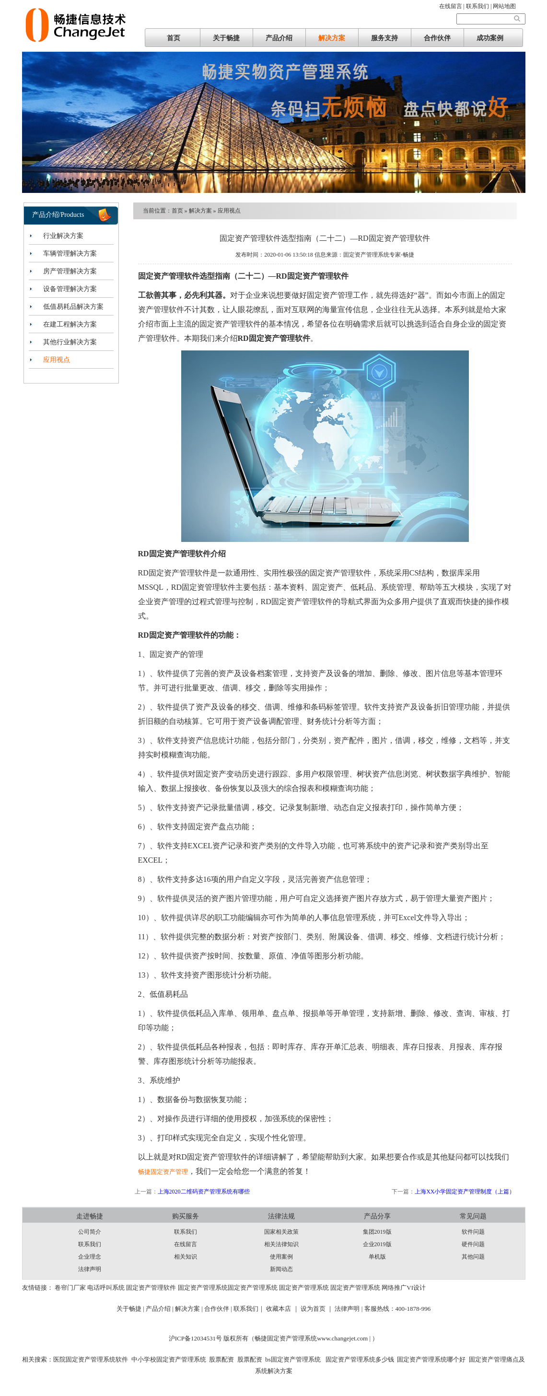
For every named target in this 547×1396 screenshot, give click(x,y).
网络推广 (394, 1287)
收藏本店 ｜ (282, 1308)
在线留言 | (452, 6)
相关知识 (185, 1256)
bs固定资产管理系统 (293, 1359)
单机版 (377, 1256)
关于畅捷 (226, 38)
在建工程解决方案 (70, 324)
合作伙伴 (437, 38)
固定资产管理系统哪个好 (431, 1359)
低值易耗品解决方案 (73, 306)
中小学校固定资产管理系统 (168, 1359)
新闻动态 (281, 1269)
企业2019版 (377, 1244)
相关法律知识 (281, 1244)
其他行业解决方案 (70, 342)
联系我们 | (479, 6)
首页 (173, 38)
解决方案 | (189, 1308)
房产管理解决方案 (70, 271)
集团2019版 (377, 1231)
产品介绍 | (160, 1308)
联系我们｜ (249, 1308)
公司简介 (89, 1231)
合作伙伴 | (218, 1308)
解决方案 (331, 38)
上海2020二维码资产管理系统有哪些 (204, 1191)
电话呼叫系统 (106, 1287)
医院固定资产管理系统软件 (90, 1359)
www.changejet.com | (344, 1338)
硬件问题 (473, 1244)
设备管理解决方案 (70, 289)
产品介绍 (279, 38)
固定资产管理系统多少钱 (359, 1359)
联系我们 (89, 1244)
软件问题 (473, 1231)
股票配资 (221, 1359)
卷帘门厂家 (70, 1287)
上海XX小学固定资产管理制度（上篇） (465, 1191)
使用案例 (281, 1256)
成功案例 (490, 38)
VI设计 (416, 1287)
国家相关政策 (281, 1231)
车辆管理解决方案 (70, 253)
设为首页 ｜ (317, 1308)
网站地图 (504, 6)
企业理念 (89, 1256)
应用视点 (56, 359)
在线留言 (185, 1244)
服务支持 (384, 38)
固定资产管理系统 (203, 1287)
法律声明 (89, 1269)
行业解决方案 (63, 235)
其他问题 (473, 1256)
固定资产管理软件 (151, 1287)
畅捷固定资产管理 (163, 1171)
